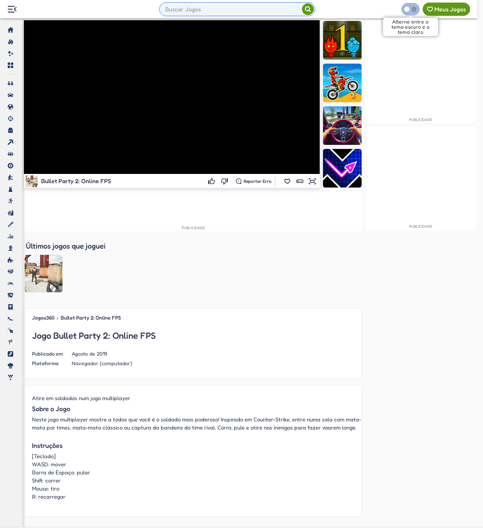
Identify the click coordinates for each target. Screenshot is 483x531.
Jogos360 (43, 258)
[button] (287, 181)
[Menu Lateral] (12, 9)
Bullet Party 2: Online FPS (91, 258)
